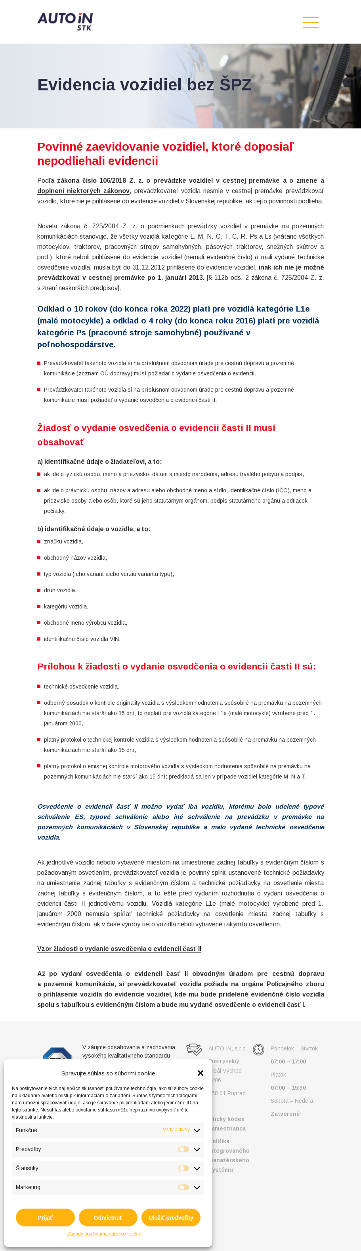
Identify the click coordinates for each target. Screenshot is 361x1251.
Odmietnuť (108, 1218)
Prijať (45, 1218)
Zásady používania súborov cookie (104, 1234)
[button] (200, 1073)
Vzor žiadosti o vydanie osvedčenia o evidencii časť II (119, 948)
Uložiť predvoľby (171, 1218)
